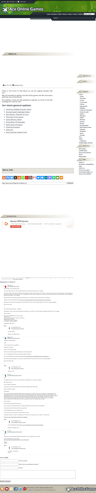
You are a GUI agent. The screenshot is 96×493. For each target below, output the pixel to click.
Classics (70, 14)
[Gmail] (34, 177)
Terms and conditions (85, 174)
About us (81, 162)
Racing (82, 123)
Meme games (82, 156)
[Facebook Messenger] (42, 177)
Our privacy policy (84, 170)
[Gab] (53, 177)
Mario (80, 154)
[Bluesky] (38, 177)
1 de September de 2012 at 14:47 (14, 375)
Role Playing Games (85, 127)
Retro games (82, 149)
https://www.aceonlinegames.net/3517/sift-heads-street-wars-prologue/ (35, 299)
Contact (37, 487)
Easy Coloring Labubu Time (16, 132)
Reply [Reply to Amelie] (5, 365)
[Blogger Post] (30, 177)
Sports (82, 133)
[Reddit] (19, 177)
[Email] (57, 177)
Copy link (70, 183)
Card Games (83, 102)
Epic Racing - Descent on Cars (17, 114)
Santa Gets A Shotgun (14, 124)
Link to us (82, 168)
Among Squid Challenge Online (18, 112)
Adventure (54, 14)
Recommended (84, 125)
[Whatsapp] (23, 177)
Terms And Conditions (18, 279)
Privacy (51, 487)
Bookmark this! (18, 85)
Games (81, 94)
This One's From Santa (14, 117)
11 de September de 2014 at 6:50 (18, 448)
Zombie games (83, 150)
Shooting (82, 129)
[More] (61, 177)
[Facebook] (7, 177)
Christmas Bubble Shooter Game (18, 109)
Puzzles (60, 14)
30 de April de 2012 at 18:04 (17, 368)
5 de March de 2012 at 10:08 (17, 328)
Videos (81, 139)
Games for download (86, 110)
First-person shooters (85, 152)
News (80, 137)
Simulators (83, 131)
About (28, 487)
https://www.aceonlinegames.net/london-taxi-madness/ (16, 417)
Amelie (8, 337)
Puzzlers (82, 121)
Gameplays (83, 141)
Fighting (80, 14)
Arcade (82, 100)
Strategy (75, 14)
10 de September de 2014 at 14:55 (14, 431)
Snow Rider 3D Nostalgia (15, 122)
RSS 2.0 (28, 277)
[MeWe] (46, 177)
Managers (83, 116)
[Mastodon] (50, 177)
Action (48, 14)
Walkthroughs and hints (86, 143)
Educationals (83, 106)
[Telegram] (11, 177)
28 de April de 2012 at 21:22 (13, 338)
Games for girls (84, 112)
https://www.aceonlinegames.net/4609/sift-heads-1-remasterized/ (35, 356)
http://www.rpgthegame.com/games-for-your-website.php (16, 439)
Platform (82, 119)
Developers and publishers (86, 164)
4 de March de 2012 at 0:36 (13, 286)
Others (82, 117)
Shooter (65, 14)
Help (80, 166)
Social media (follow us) (85, 172)
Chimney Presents (13, 127)
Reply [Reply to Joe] (5, 419)
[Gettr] (27, 177)
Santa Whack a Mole (13, 119)
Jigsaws (82, 114)
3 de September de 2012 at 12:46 (18, 422)
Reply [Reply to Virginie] (5, 325)
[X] (15, 177)
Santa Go (9, 130)
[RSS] (4, 177)
